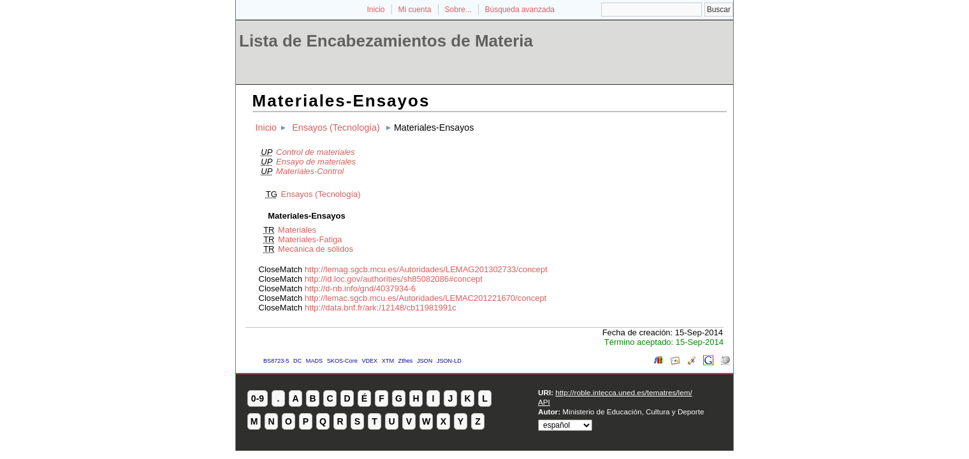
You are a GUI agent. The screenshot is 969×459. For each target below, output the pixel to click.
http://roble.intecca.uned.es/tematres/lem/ (623, 392)
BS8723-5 (276, 361)
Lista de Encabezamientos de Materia (386, 40)
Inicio (375, 9)
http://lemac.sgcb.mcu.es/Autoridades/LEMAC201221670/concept (425, 298)
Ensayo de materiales (316, 161)
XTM (388, 361)
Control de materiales (315, 152)
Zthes (405, 361)
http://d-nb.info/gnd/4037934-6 (360, 288)
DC (297, 361)
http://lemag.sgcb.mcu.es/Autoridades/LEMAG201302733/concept (426, 269)
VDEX (369, 361)
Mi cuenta (415, 9)
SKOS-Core (342, 361)
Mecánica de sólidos (315, 249)
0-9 (257, 398)
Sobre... (458, 9)
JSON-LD (449, 361)
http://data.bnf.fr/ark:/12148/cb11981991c (380, 307)
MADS (314, 361)
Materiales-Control (310, 171)
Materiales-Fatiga (310, 239)
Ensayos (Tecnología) (335, 127)
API (544, 402)
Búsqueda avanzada (520, 9)
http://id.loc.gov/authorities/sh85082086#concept (394, 279)
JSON (424, 361)
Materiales (297, 230)
